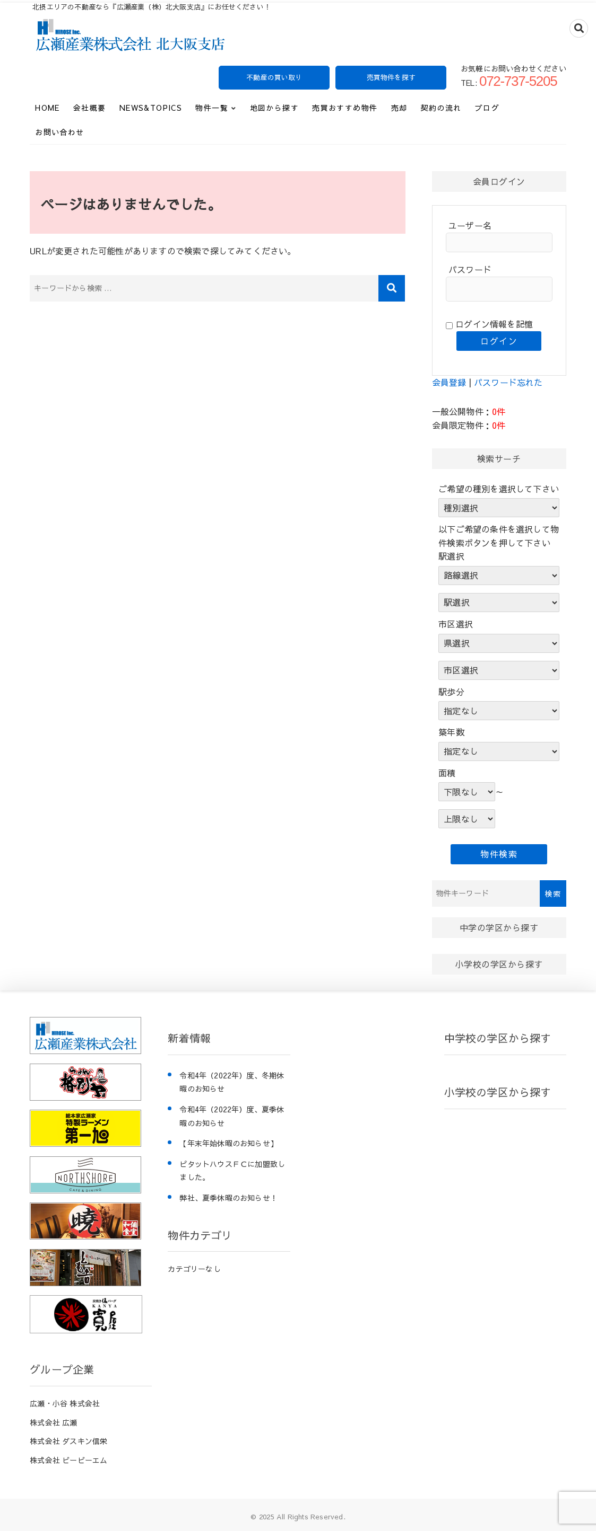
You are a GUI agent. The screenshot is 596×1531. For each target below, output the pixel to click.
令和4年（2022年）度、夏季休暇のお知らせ (231, 1116)
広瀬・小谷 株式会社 (65, 1403)
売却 (399, 107)
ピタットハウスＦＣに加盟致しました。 (232, 1170)
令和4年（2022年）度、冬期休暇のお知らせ (231, 1082)
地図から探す (274, 107)
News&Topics (150, 107)
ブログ (487, 107)
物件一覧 (211, 107)
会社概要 (89, 107)
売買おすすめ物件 (344, 107)
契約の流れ (441, 107)
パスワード (469, 269)
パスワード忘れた (508, 382)
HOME (47, 107)
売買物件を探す (391, 77)
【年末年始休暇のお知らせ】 (228, 1143)
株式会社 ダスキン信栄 (68, 1441)
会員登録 (449, 382)
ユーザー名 (469, 225)
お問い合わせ (59, 132)
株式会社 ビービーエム (68, 1460)
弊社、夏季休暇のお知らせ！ (228, 1197)
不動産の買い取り (274, 77)
